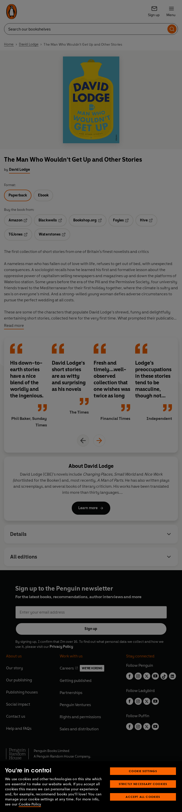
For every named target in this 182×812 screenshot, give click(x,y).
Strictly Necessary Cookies (143, 784)
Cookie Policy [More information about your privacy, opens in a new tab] (30, 804)
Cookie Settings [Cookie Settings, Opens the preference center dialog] (143, 771)
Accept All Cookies (143, 797)
